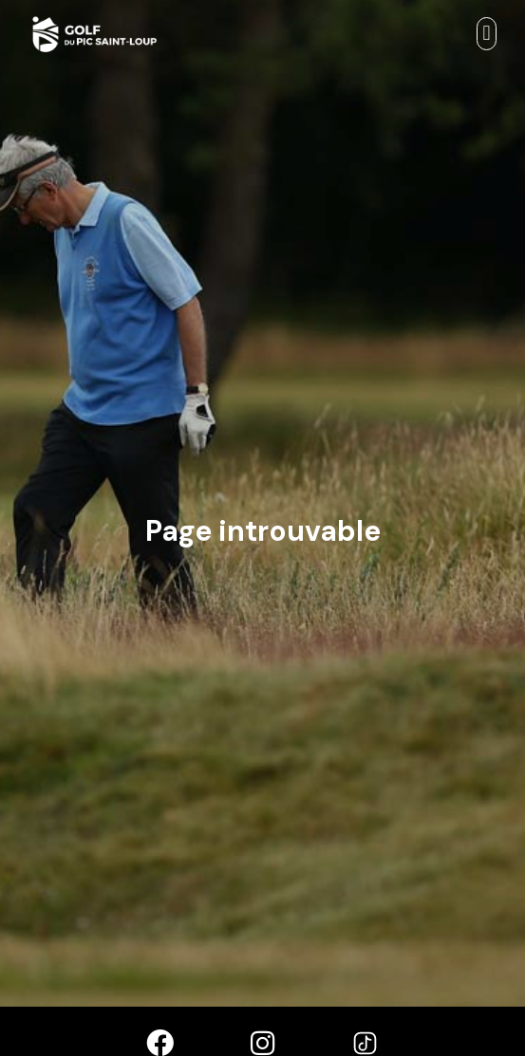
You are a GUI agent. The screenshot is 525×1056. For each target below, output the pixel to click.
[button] (487, 33)
